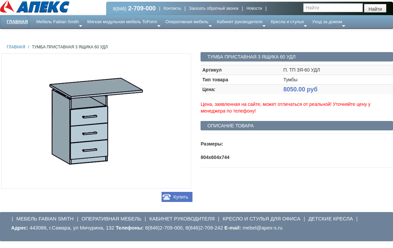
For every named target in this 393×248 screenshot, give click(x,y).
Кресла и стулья (287, 21)
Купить (180, 197)
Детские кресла (330, 218)
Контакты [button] (172, 8)
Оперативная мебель (187, 21)
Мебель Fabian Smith (57, 21)
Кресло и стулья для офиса (262, 218)
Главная (17, 21)
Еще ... (47, 35)
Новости (254, 8)
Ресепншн (72, 35)
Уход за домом (327, 21)
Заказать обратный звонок (213, 8)
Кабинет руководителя (239, 21)
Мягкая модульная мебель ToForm (122, 21)
